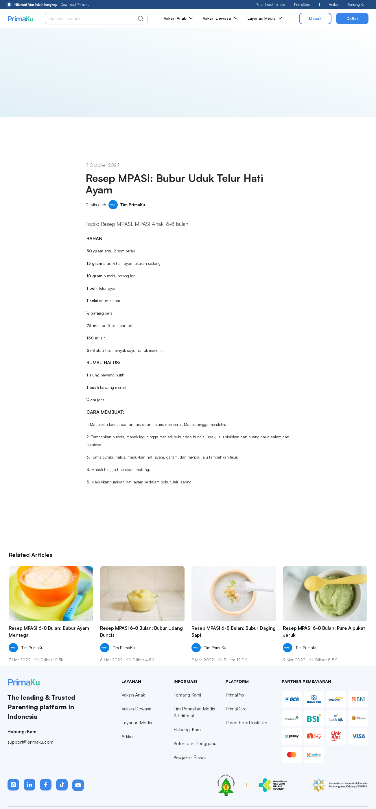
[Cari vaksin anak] (93, 18)
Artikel (333, 4)
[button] (13, 797)
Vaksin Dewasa (220, 18)
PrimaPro (235, 707)
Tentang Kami (358, 4)
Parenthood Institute (270, 4)
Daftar (352, 18)
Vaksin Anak (178, 18)
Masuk (315, 18)
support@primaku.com (31, 754)
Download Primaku (47, 5)
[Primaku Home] (20, 18)
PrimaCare (302, 4)
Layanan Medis (265, 18)
